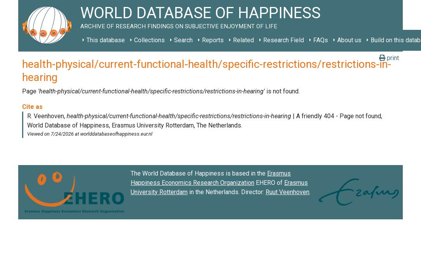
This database (105, 40)
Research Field (283, 40)
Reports (213, 40)
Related (243, 40)
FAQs (320, 40)
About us (349, 40)
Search (183, 40)
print (389, 58)
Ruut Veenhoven (287, 192)
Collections (149, 40)
